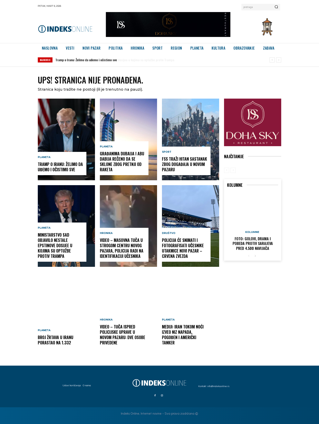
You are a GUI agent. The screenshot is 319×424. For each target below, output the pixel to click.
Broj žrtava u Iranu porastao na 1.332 (55, 340)
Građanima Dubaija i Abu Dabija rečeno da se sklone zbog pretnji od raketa (122, 161)
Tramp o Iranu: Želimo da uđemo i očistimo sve (86, 60)
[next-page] (255, 256)
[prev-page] (226, 170)
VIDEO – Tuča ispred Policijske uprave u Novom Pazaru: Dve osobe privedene (122, 335)
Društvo (168, 233)
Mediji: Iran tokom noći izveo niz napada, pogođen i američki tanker (183, 335)
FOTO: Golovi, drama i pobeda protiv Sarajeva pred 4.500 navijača (253, 243)
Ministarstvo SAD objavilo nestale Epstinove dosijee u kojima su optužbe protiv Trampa (55, 245)
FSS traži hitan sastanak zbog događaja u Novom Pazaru (184, 164)
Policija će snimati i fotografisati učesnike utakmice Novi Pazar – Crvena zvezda (183, 248)
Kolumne (252, 232)
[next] (278, 59)
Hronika (106, 233)
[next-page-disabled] (233, 170)
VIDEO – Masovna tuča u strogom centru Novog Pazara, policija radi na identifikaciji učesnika (121, 248)
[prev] (272, 59)
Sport (166, 152)
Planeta (44, 157)
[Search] (276, 7)
